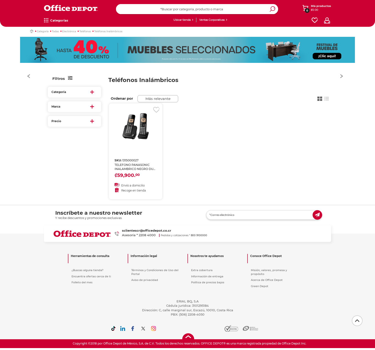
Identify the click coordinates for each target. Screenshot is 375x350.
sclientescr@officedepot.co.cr (146, 231)
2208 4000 (147, 236)
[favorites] (315, 20)
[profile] (327, 20)
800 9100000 (199, 236)
